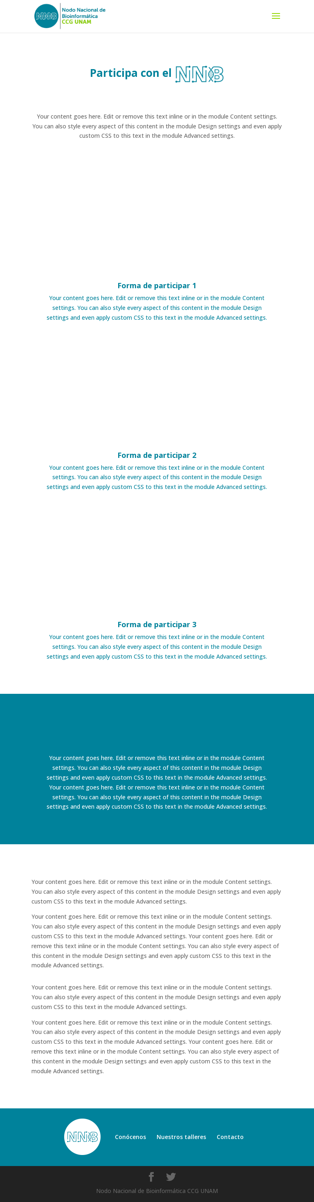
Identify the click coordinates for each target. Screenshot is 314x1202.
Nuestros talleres (181, 1137)
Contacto (230, 1137)
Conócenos (130, 1137)
